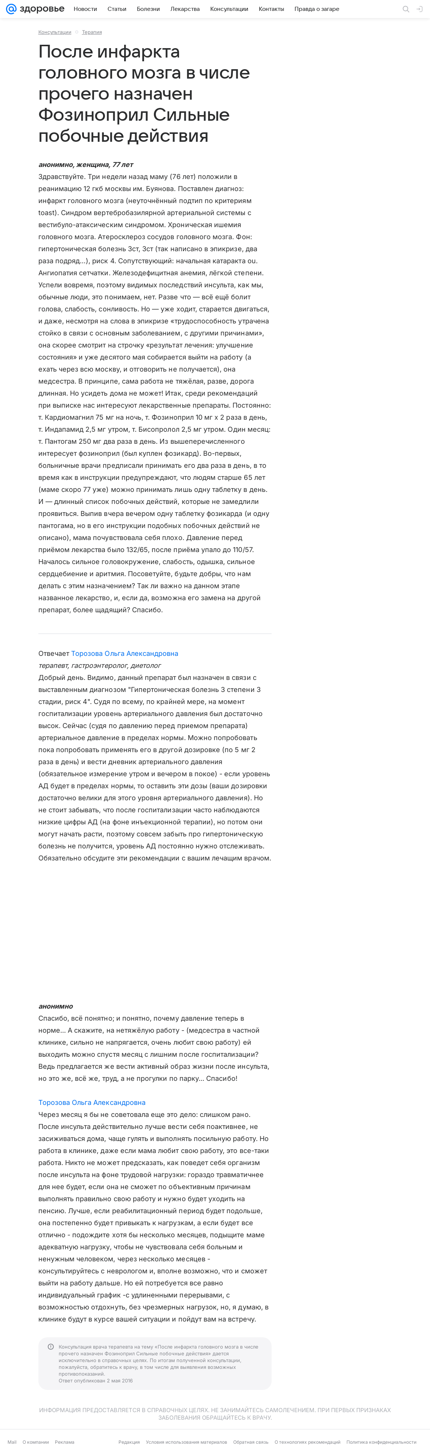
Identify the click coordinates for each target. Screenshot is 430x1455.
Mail (12, 1442)
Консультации (54, 32)
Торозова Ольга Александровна (125, 653)
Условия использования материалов (186, 1442)
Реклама (64, 1442)
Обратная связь (251, 1442)
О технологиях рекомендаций (307, 1442)
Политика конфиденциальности (381, 1442)
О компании (36, 1442)
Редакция (129, 1442)
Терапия (92, 32)
